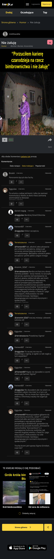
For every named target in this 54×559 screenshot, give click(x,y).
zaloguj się (25, 156)
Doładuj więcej (27, 513)
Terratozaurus (21, 242)
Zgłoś (50, 147)
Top (45, 12)
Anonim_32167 (21, 267)
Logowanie (36, 4)
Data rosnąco (15, 166)
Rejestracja (47, 4)
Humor (22, 22)
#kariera (20, 46)
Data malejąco (28, 166)
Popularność (40, 166)
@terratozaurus (21, 271)
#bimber (14, 46)
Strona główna (8, 22)
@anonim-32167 (22, 318)
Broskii (12, 173)
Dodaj (9, 12)
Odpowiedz (48, 173)
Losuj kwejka (49, 529)
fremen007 (19, 226)
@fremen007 (20, 247)
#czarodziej (28, 46)
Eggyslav (13, 189)
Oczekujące (27, 12)
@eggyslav (19, 215)
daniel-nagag (20, 211)
